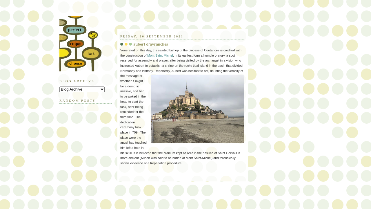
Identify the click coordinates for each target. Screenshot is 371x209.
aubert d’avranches (150, 44)
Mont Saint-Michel (160, 55)
